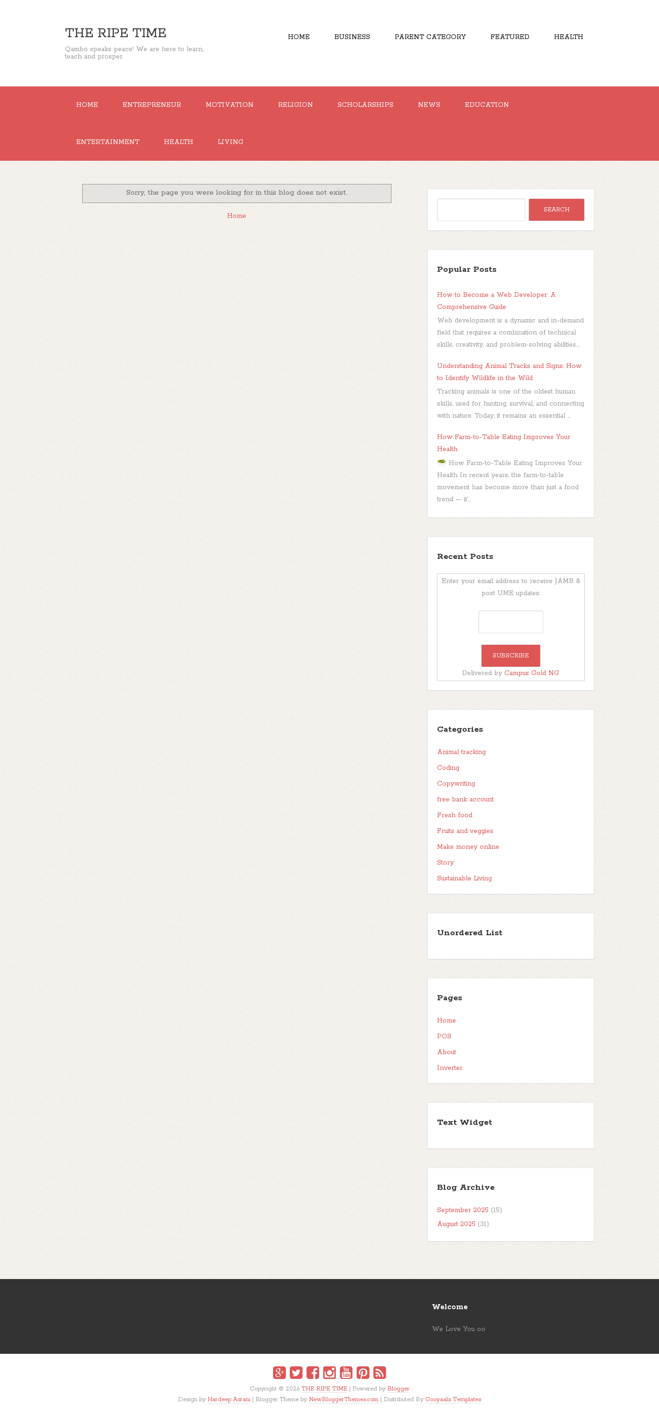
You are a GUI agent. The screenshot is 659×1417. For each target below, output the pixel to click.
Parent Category (430, 37)
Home (299, 37)
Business (352, 37)
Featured (509, 37)
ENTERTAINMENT (107, 142)
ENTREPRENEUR (152, 105)
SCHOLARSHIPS (365, 105)
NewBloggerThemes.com (343, 1399)
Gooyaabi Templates (453, 1399)
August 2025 (456, 1224)
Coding (448, 768)
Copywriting (456, 784)
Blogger (398, 1388)
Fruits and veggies (465, 831)
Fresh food (454, 815)
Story (445, 863)
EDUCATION (487, 105)
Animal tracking (461, 752)
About (446, 1052)
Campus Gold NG (531, 673)
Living (230, 142)
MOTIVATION (230, 105)
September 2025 (463, 1210)
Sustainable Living (464, 878)
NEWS (429, 105)
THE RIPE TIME (115, 33)
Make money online (468, 847)
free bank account (465, 799)
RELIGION (295, 105)
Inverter (450, 1068)
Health (568, 37)
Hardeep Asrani (229, 1399)
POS (444, 1036)
